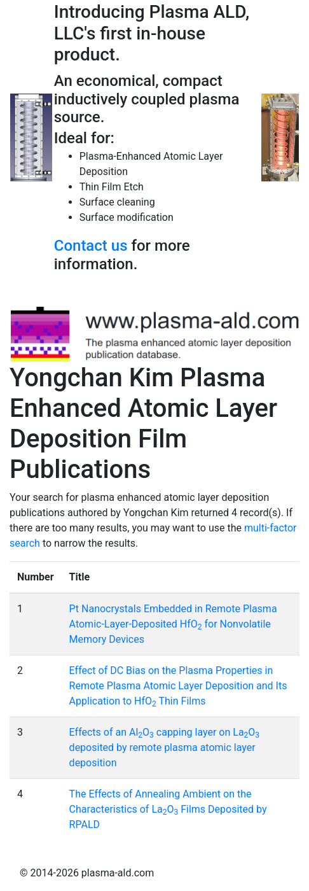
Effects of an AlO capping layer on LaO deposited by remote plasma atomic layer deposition (164, 747)
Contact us (91, 246)
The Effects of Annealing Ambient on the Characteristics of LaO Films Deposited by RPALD (168, 809)
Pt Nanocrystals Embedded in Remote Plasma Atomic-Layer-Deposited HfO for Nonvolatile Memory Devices (173, 624)
